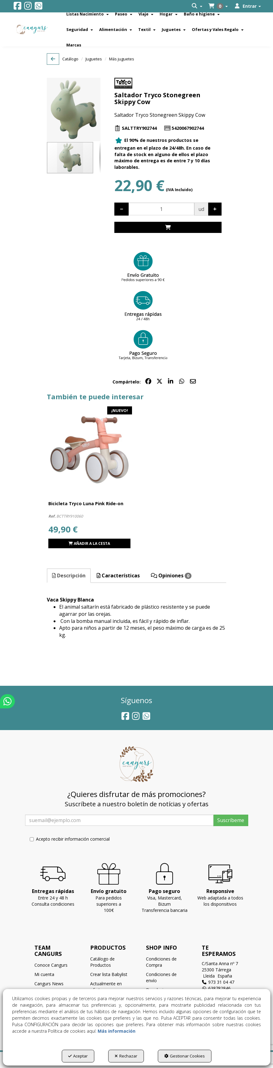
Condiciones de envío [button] (161, 977)
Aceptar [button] (78, 1056)
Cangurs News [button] (49, 984)
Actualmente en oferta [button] (106, 987)
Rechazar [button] (126, 1056)
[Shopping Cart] (168, 227)
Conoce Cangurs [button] (51, 965)
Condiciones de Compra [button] (161, 962)
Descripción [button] (69, 575)
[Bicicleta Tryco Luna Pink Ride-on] (89, 449)
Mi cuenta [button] (44, 974)
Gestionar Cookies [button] (184, 1056)
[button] (17, 7)
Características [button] (118, 575)
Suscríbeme (230, 820)
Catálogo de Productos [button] (102, 962)
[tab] (69, 575)
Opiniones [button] (171, 575)
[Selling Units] (161, 209)
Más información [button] (116, 1031)
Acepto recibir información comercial (70, 839)
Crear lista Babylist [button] (108, 974)
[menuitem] (197, 6)
